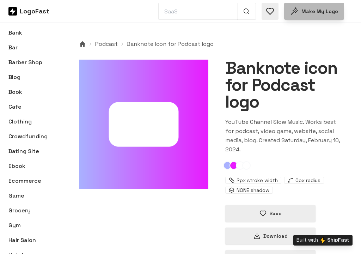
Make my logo (314, 11)
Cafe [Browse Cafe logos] (15, 106)
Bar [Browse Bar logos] (13, 47)
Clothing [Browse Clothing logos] (20, 121)
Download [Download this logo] (270, 236)
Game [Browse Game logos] (16, 195)
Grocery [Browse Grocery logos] (19, 210)
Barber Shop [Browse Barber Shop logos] (25, 62)
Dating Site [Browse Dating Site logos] (23, 151)
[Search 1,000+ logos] (246, 11)
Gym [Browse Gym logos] (14, 225)
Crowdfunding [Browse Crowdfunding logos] (28, 136)
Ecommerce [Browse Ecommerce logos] (24, 181)
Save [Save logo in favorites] (270, 213)
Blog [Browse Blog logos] (14, 77)
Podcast (106, 44)
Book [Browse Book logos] (15, 92)
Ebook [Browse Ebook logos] (16, 166)
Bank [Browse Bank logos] (15, 32)
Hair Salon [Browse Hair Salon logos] (22, 240)
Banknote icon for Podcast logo (170, 44)
